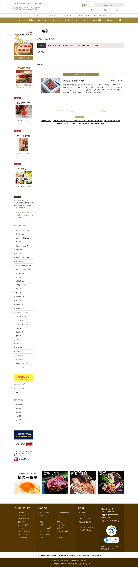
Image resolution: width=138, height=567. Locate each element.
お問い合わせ (22, 537)
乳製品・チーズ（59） (23, 257)
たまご (42, 519)
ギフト (37, 15)
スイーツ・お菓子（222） (24, 269)
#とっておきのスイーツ (112, 121)
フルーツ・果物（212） (23, 238)
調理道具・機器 (62, 531)
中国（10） (19, 347)
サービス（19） (21, 304)
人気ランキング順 (54, 45)
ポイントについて (24, 534)
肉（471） (19, 242)
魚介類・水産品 (42, 39)
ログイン (94, 10)
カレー (85, 20)
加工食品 (60, 522)
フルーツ (20, 20)
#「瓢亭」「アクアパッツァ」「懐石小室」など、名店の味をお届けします (78, 121)
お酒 (58, 515)
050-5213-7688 (106, 518)
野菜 (31, 20)
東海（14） (19, 336)
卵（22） (19, 253)
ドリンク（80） (21, 273)
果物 (41, 522)
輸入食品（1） (20, 359)
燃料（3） (19, 289)
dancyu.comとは (23, 519)
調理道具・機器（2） (22, 297)
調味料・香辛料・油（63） (24, 265)
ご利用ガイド (22, 522)
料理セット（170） (22, 285)
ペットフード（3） (22, 367)
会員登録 (21, 512)
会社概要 (82, 512)
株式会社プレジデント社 (92, 555)
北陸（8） (19, 343)
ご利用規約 (83, 515)
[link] (111, 540)
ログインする (22, 515)
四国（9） (19, 351)
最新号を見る (23, 58)
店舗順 (97, 45)
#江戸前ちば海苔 (83, 123)
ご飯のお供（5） (21, 316)
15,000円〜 (19, 424)
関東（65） (19, 328)
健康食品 (60, 528)
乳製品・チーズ (45, 534)
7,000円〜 (19, 416)
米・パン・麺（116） (22, 230)
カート (119, 10)
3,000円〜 (19, 408)
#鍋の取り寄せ (46, 121)
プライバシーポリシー (86, 519)
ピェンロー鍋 (20, 388)
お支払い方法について (25, 528)
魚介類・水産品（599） (23, 246)
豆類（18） (19, 250)
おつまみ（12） (21, 320)
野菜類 (42, 525)
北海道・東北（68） (22, 324)
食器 (58, 534)
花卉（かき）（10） (22, 312)
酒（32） (19, 277)
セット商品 (61, 525)
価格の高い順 (87, 45)
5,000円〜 (19, 412)
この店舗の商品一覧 (115, 80)
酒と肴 (67, 20)
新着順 (65, 45)
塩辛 (52, 39)
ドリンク (60, 519)
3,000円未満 (20, 404)
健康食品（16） (21, 281)
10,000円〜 (19, 420)
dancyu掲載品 (100, 15)
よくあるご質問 (23, 525)
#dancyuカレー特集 (97, 123)
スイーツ (55, 20)
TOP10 (68, 15)
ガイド (107, 10)
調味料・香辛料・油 (64, 512)
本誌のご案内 (84, 15)
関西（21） (19, 340)
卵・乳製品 (97, 20)
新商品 (52, 15)
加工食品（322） (21, 261)
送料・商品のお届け (24, 531)
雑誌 (119, 20)
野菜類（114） (20, 234)
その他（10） (20, 308)
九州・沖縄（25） (21, 355)
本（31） (19, 293)
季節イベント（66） (22, 363)
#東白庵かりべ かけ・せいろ (66, 123)
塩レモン (18, 392)
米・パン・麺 (44, 531)
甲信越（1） (20, 332)
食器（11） (19, 300)
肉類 (41, 515)
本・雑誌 (60, 537)
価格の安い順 (75, 45)
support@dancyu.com (109, 515)
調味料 (109, 20)
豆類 (41, 537)
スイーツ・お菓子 (46, 528)
